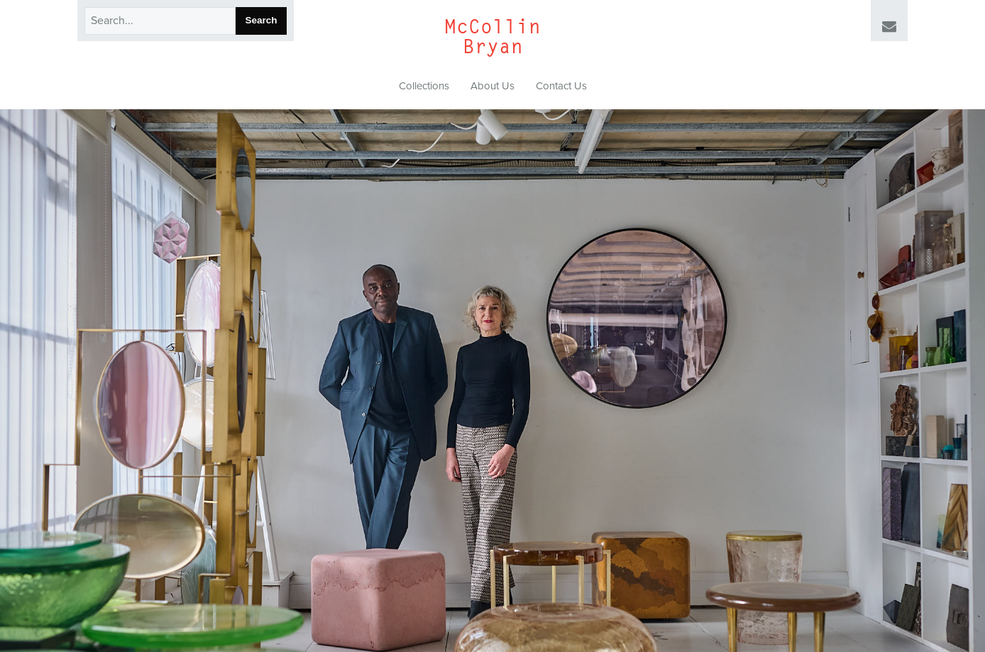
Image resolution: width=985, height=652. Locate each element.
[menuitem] (424, 86)
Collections (424, 85)
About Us (492, 85)
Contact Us (561, 85)
